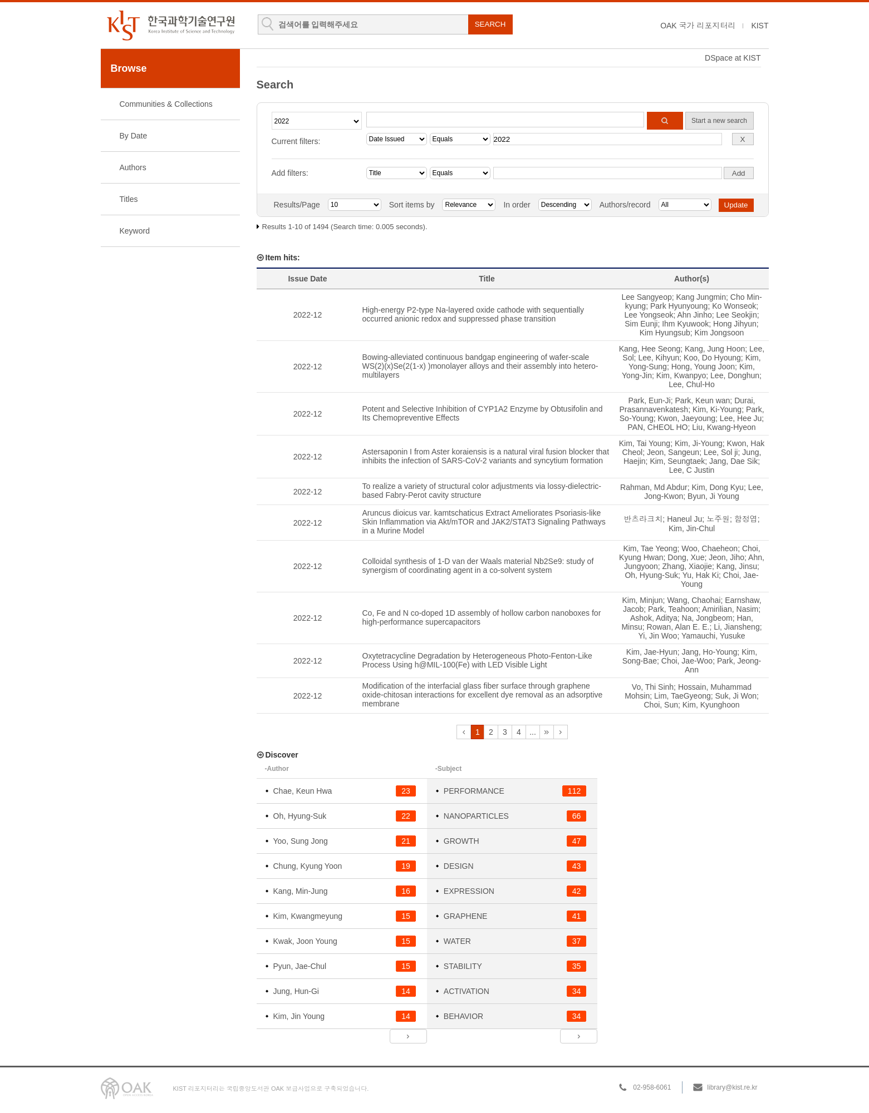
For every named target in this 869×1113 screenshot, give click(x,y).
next (546, 732)
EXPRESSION (469, 891)
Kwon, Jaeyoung (687, 418)
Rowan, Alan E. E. (678, 626)
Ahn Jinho (694, 314)
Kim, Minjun (642, 600)
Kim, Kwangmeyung (308, 916)
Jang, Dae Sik (733, 461)
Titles (129, 199)
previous (463, 732)
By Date (134, 135)
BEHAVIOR (463, 1016)
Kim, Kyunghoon (711, 704)
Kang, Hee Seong (650, 348)
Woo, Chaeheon (709, 548)
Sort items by (412, 204)
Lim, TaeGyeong (682, 695)
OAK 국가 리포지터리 (697, 25)
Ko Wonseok (734, 305)
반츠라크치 (642, 519)
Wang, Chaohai (693, 600)
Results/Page (297, 204)
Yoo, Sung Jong (300, 841)
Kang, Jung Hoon (715, 348)
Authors (133, 167)
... (532, 732)
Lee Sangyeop (646, 297)
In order (516, 204)
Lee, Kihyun (658, 357)
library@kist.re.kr (732, 1087)
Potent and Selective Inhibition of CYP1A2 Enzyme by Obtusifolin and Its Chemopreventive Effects (482, 413)
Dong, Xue (685, 557)
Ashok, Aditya (653, 618)
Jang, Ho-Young (709, 651)
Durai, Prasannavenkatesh (687, 405)
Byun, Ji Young (713, 496)
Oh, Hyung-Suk (651, 575)
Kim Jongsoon (719, 332)
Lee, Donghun (734, 375)
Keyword (135, 230)
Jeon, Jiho (726, 557)
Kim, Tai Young (644, 443)
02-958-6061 (652, 1087)
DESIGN (459, 866)
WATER (457, 941)
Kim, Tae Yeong (650, 548)
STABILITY (463, 966)
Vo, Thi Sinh (653, 686)
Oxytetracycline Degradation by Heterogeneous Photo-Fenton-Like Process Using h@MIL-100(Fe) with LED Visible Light (477, 660)
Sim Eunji (641, 323)
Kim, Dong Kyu (718, 487)
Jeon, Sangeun (673, 452)
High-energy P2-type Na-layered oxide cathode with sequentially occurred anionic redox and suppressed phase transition (473, 314)
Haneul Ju (684, 519)
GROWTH (461, 841)
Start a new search (719, 121)
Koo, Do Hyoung (712, 357)
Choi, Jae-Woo (687, 660)
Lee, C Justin (692, 470)
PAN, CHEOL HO (657, 427)
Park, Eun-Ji (649, 400)
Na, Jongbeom (707, 618)
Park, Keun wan (702, 400)
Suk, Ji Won (736, 695)
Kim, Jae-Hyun (651, 651)
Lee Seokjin (736, 314)
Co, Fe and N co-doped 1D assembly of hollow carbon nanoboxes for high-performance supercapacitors (481, 617)
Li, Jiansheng (737, 626)
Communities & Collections (166, 104)
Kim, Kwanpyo (681, 375)
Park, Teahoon (673, 609)
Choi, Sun (661, 704)
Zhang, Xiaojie (687, 566)
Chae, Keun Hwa (302, 790)
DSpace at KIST (732, 57)
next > (408, 1036)
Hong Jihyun (735, 323)
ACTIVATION (466, 991)
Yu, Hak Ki (701, 575)
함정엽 (746, 519)
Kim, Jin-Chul (692, 528)
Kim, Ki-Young (717, 409)
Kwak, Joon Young (305, 941)
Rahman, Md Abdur (654, 487)
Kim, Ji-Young (699, 443)
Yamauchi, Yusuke (713, 635)
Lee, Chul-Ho (692, 384)
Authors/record (625, 204)
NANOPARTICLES (476, 816)
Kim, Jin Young (299, 1016)
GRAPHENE (466, 916)
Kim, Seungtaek (677, 461)
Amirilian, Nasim (730, 609)
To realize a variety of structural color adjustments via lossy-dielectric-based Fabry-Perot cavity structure (482, 490)
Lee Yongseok (648, 314)
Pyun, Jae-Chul (300, 966)
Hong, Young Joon (703, 366)
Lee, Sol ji (721, 452)
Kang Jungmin (701, 297)
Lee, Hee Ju (741, 418)
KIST (759, 25)
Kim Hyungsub (665, 332)
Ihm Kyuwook (685, 323)
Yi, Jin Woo (657, 635)
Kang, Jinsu (736, 566)
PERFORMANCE (474, 790)
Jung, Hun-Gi (296, 991)
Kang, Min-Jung (300, 891)
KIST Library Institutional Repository (170, 25)
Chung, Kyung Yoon (307, 866)
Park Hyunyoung (679, 305)
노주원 (718, 519)
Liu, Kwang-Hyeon (723, 427)
